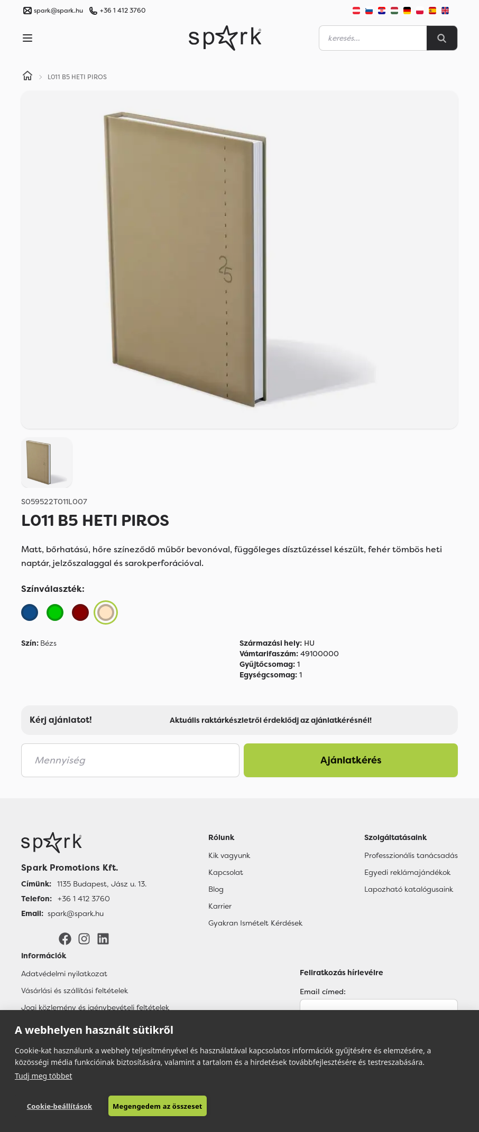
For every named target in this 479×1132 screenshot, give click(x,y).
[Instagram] (84, 938)
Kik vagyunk (229, 855)
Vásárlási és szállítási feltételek (74, 990)
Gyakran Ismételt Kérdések (255, 923)
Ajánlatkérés (351, 760)
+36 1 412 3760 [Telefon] (84, 898)
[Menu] (27, 38)
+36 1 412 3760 (122, 10)
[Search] (442, 38)
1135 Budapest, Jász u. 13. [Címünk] (101, 884)
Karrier (220, 906)
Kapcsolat (225, 872)
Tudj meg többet (43, 1076)
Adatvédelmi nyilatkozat (64, 973)
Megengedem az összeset (157, 1106)
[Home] (27, 77)
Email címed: (323, 991)
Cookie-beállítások (60, 1106)
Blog (216, 889)
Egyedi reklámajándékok (407, 872)
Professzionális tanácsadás (411, 855)
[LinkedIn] (103, 938)
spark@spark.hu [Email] (76, 913)
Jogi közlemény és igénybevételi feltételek (95, 1007)
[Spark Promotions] (225, 38)
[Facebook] (65, 938)
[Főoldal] (83, 842)
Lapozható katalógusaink (408, 889)
